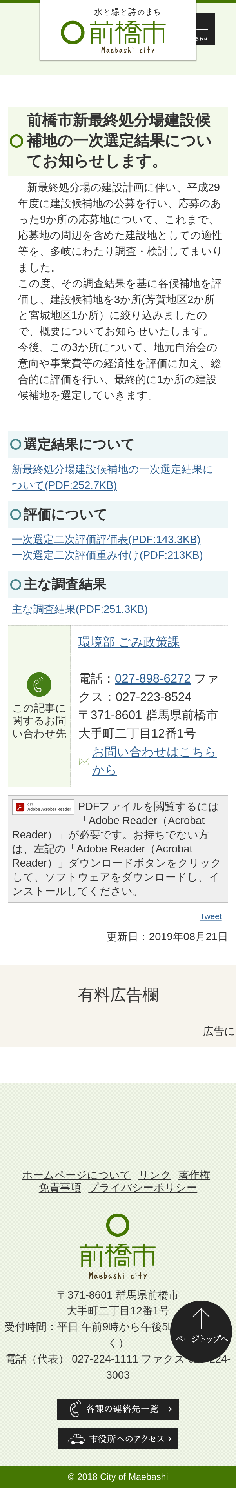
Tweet (211, 916)
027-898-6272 (153, 678)
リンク (154, 1175)
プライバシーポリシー (142, 1187)
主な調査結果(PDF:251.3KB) (80, 609)
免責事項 (60, 1187)
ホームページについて (76, 1175)
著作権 (194, 1175)
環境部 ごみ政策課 (129, 642)
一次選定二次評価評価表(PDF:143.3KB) (106, 539)
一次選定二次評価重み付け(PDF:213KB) (107, 555)
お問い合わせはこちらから (154, 761)
